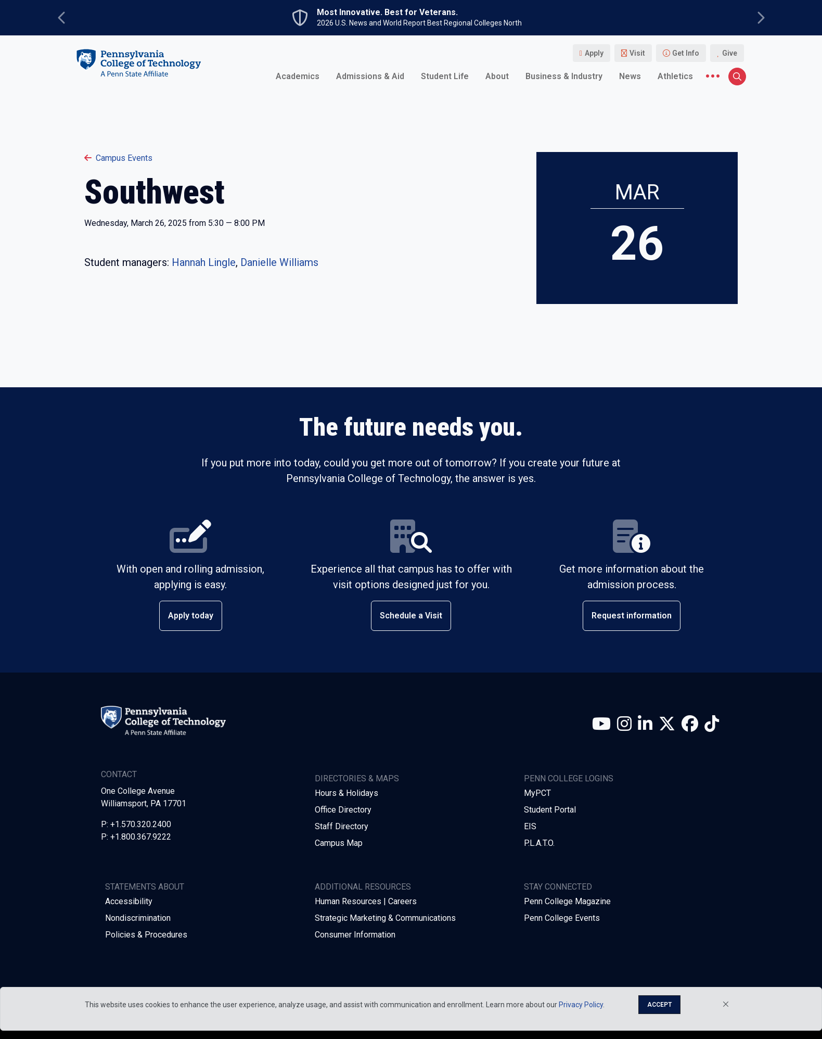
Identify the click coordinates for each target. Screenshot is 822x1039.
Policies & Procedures (146, 935)
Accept (659, 1004)
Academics (297, 76)
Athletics (675, 76)
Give (729, 53)
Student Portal (550, 810)
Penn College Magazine (567, 901)
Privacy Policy (581, 1004)
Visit (637, 53)
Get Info (685, 53)
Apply (594, 53)
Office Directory (343, 810)
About (497, 76)
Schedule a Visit (411, 615)
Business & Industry (563, 76)
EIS (530, 826)
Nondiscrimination (138, 918)
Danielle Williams (279, 262)
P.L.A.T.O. (539, 843)
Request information (632, 615)
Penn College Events (562, 918)
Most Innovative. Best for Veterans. (387, 12)
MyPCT (537, 793)
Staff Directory (341, 826)
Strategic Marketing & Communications (385, 918)
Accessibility (128, 901)
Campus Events (118, 158)
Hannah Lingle (204, 262)
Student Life (445, 76)
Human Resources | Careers (366, 901)
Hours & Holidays (346, 793)
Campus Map (339, 843)
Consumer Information (355, 935)
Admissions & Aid (370, 76)
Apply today (190, 615)
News (630, 76)
